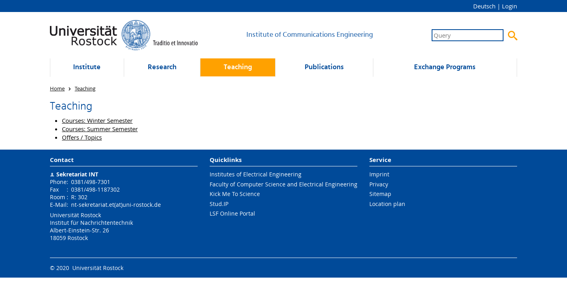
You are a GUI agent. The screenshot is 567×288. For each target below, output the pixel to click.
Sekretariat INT (77, 174)
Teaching (238, 67)
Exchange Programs (445, 67)
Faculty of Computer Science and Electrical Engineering (283, 184)
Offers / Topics (82, 137)
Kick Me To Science (235, 194)
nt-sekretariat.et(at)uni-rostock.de (116, 204)
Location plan (387, 204)
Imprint (379, 174)
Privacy (378, 184)
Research (162, 67)
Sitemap (380, 194)
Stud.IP (219, 204)
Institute (87, 67)
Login (509, 6)
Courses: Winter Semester (97, 120)
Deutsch (484, 6)
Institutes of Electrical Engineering (255, 174)
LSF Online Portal (232, 213)
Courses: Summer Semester (100, 129)
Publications (324, 67)
